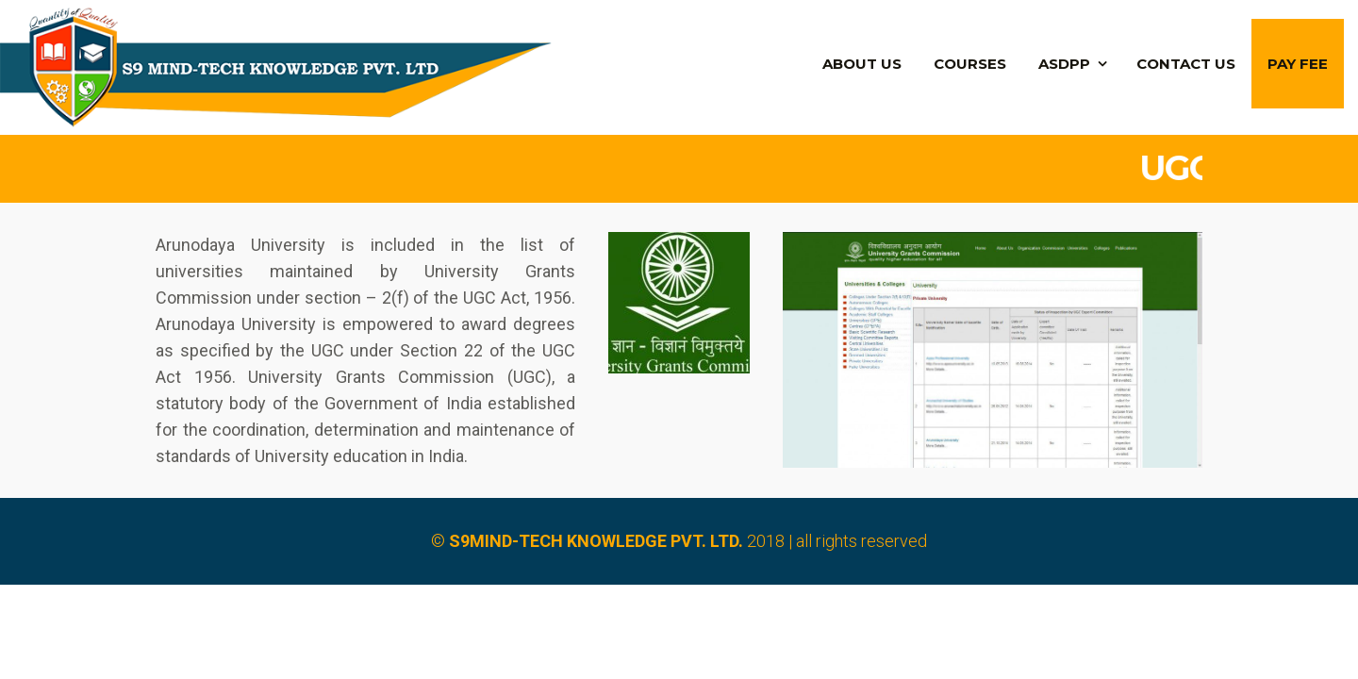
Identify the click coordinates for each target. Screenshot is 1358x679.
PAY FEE (1297, 64)
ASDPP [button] (1064, 64)
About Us (862, 64)
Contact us (1185, 64)
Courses (970, 64)
